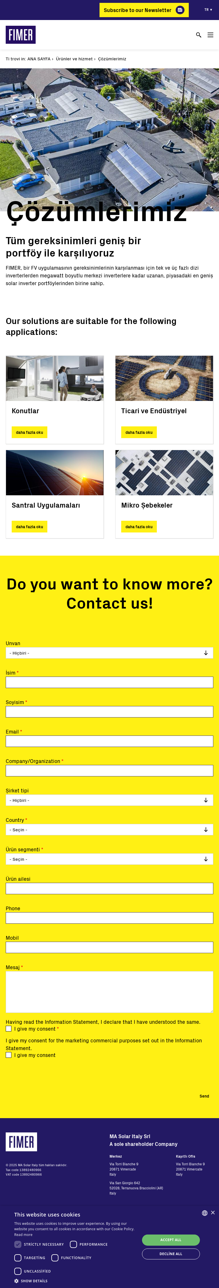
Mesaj (13, 967)
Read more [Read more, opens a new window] (23, 1234)
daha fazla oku (29, 432)
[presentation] (49, 1074)
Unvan (13, 643)
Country (15, 819)
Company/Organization (33, 761)
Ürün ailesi (18, 878)
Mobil (12, 937)
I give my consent (35, 1028)
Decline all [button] (171, 1253)
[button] (75, 1281)
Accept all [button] (171, 1239)
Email (12, 731)
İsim (10, 672)
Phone (13, 908)
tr (206, 9)
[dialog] (109, 1247)
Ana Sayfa (38, 58)
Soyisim (15, 702)
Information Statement (71, 1021)
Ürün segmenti (23, 849)
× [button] (212, 1213)
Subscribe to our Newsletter (137, 10)
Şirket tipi (17, 790)
